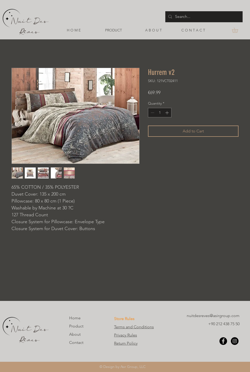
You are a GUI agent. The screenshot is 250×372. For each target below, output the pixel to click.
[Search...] (203, 16)
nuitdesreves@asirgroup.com (213, 315)
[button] (237, 30)
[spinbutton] (159, 112)
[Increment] (167, 112)
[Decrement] (152, 112)
